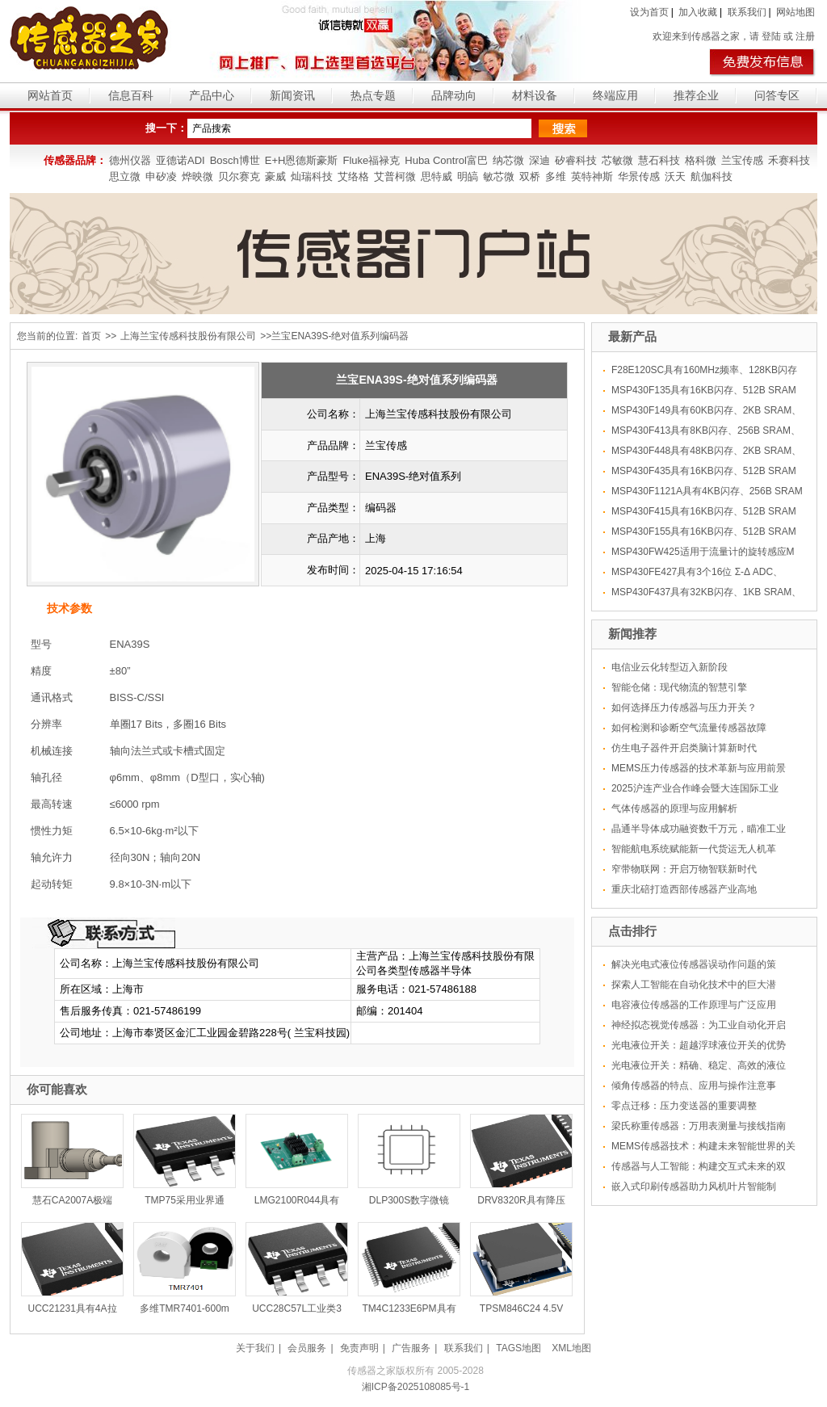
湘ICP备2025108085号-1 (415, 1386)
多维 (555, 176)
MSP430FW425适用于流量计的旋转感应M (703, 551)
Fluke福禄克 (371, 160)
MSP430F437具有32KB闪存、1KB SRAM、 (706, 592)
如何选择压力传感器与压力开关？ (684, 707)
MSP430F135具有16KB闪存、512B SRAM (703, 390)
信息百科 (130, 95)
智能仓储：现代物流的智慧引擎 (679, 687)
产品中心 (211, 95)
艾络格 (353, 176)
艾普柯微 (395, 176)
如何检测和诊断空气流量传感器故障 (688, 727)
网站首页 (50, 95)
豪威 (275, 176)
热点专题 (373, 95)
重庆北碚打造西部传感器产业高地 (684, 889)
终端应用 (615, 95)
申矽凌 (161, 176)
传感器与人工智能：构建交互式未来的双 (698, 1166)
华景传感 (639, 176)
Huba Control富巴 (446, 160)
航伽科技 (712, 176)
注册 (805, 36)
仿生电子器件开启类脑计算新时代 (684, 748)
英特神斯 (592, 176)
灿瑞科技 (312, 176)
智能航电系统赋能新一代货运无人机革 (693, 849)
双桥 (529, 176)
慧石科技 (659, 160)
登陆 (771, 36)
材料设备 (534, 95)
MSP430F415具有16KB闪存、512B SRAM (703, 511)
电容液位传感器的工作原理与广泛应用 (693, 1004)
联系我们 (747, 12)
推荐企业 (696, 95)
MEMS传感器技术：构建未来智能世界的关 (703, 1146)
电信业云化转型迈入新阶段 (669, 667)
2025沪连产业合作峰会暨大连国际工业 (695, 788)
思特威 (436, 176)
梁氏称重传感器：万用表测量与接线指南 (698, 1126)
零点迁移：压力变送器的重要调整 (684, 1105)
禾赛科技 (789, 160)
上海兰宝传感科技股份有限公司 (188, 336)
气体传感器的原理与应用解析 (674, 808)
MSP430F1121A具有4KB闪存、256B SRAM (707, 491)
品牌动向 (453, 95)
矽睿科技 (576, 160)
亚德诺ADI (180, 160)
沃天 (675, 176)
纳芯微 (508, 160)
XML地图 (571, 1348)
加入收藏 (697, 12)
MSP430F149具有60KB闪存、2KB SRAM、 (706, 410)
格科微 (700, 160)
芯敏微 (617, 160)
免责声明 (359, 1348)
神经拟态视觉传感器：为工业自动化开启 (698, 1025)
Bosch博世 (235, 160)
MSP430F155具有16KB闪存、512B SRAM (703, 531)
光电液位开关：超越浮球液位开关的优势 (698, 1045)
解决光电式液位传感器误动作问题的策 (693, 964)
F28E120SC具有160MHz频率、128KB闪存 (704, 370)
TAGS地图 (518, 1348)
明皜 (467, 176)
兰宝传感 (742, 160)
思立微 (125, 176)
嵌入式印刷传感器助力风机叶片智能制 (693, 1186)
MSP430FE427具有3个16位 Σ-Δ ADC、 (697, 572)
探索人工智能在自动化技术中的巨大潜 (693, 984)
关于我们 (255, 1348)
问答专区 (777, 95)
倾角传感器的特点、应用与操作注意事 (693, 1085)
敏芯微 (498, 176)
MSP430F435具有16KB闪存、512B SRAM (703, 471)
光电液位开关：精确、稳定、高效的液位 (698, 1065)
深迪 (539, 160)
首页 (91, 336)
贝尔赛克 (239, 176)
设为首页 (649, 12)
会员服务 (307, 1348)
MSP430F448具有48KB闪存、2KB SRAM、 (706, 450)
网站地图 (795, 12)
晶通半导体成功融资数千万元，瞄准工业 (698, 828)
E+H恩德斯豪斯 (301, 160)
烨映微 (197, 176)
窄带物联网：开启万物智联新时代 (684, 869)
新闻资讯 (292, 95)
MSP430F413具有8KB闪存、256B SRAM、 (705, 430)
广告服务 (411, 1348)
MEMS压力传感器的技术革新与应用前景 (698, 768)
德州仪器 (130, 160)
